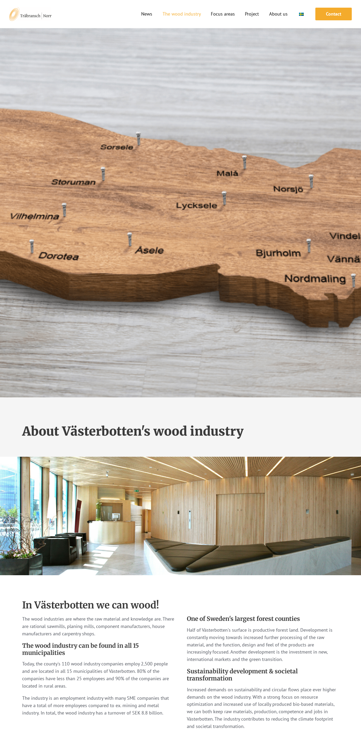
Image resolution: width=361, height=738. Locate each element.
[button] (333, 14)
